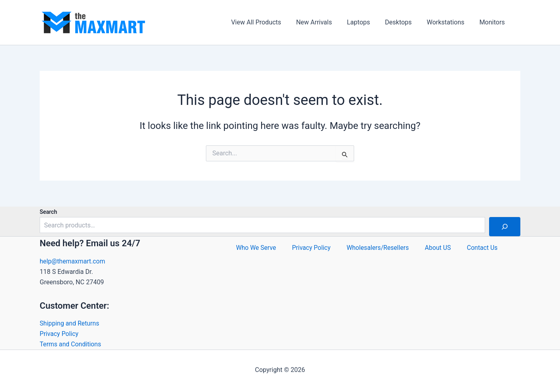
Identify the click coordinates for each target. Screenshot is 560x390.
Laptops (366, 22)
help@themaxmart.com (73, 260)
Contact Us (484, 249)
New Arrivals (324, 22)
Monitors (493, 22)
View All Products (268, 22)
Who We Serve (254, 249)
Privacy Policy (59, 333)
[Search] (504, 226)
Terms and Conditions (71, 344)
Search (48, 211)
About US (439, 249)
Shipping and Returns (70, 323)
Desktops (403, 22)
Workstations (448, 22)
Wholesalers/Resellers (378, 249)
